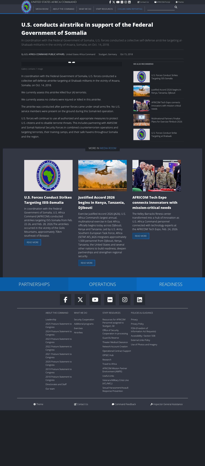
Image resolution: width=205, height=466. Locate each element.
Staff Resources (111, 368)
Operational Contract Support (116, 406)
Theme (180, 2)
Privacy (134, 375)
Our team (50, 444)
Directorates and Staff (56, 440)
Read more (32, 298)
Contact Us (143, 2)
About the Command (57, 368)
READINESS (170, 340)
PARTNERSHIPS (34, 340)
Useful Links (108, 431)
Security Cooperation (84, 375)
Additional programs (84, 379)
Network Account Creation (115, 402)
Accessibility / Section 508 (143, 391)
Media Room (108, 204)
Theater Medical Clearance (115, 397)
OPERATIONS (102, 340)
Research (106, 415)
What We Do (80, 368)
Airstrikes (78, 388)
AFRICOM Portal (162, 2)
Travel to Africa (109, 419)
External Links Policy (140, 395)
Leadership (51, 375)
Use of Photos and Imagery (144, 400)
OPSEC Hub (108, 410)
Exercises (78, 383)
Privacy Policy (137, 379)
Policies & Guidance (142, 368)
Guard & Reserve (110, 393)
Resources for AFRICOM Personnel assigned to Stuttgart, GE (113, 378)
